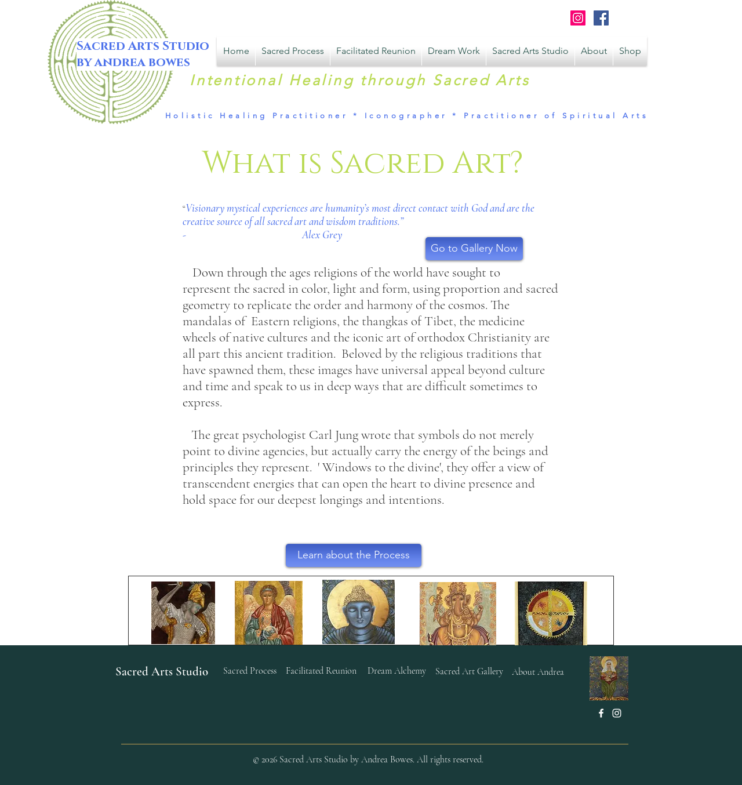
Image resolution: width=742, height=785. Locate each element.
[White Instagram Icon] (617, 713)
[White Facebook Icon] (601, 713)
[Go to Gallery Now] (474, 248)
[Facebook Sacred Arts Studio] (601, 18)
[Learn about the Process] (353, 555)
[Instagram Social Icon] (577, 18)
